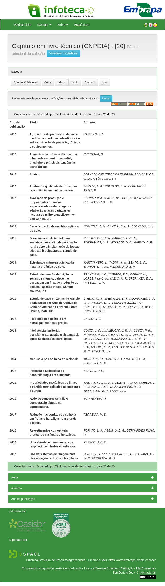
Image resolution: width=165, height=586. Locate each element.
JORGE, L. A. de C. (139, 307)
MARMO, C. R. (143, 242)
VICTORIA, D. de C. (119, 334)
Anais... (35, 174)
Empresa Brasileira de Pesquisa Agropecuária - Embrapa (63, 560)
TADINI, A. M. (118, 262)
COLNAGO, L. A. (116, 186)
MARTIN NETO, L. (95, 262)
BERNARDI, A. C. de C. (99, 198)
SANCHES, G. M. (95, 307)
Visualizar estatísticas (63, 53)
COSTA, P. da (142, 330)
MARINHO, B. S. (129, 386)
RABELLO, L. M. (94, 134)
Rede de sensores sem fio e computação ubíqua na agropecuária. (49, 402)
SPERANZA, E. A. (140, 278)
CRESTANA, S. (93, 154)
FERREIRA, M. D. (95, 363)
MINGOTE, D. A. (121, 242)
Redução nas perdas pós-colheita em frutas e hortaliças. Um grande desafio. (53, 418)
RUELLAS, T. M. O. (124, 382)
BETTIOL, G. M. (126, 198)
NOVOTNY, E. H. (95, 226)
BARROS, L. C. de (124, 238)
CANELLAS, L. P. (118, 226)
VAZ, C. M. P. (118, 278)
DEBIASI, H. (138, 274)
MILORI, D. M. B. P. (122, 266)
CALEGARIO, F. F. (95, 343)
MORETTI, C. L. (94, 359)
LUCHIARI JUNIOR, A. (127, 302)
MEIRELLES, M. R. (96, 391)
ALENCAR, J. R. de (119, 330)
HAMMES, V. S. (94, 334)
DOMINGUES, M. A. (104, 386)
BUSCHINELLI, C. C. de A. (128, 338)
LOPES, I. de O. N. (96, 278)
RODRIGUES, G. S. (122, 343)
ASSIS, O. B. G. (94, 370)
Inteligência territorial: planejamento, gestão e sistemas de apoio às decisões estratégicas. (54, 334)
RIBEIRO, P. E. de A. (97, 238)
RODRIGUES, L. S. (96, 242)
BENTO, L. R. (137, 262)
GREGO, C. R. (93, 298)
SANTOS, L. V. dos (96, 266)
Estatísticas (81, 24)
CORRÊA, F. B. (118, 274)
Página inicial (22, 24)
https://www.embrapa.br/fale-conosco (132, 560)
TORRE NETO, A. (95, 398)
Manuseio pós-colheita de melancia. (54, 359)
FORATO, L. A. (93, 186)
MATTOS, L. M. (136, 359)
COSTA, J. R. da (94, 330)
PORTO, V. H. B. (94, 311)
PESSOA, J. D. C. (95, 442)
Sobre (62, 24)
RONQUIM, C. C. (99, 302)
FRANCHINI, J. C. (95, 274)
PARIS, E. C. (118, 391)
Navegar (44, 24)
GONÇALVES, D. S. (124, 454)
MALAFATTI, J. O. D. (97, 382)
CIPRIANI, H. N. (99, 338)
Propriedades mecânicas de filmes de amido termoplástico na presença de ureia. (55, 387)
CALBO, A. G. (93, 318)
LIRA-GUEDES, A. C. (126, 347)
